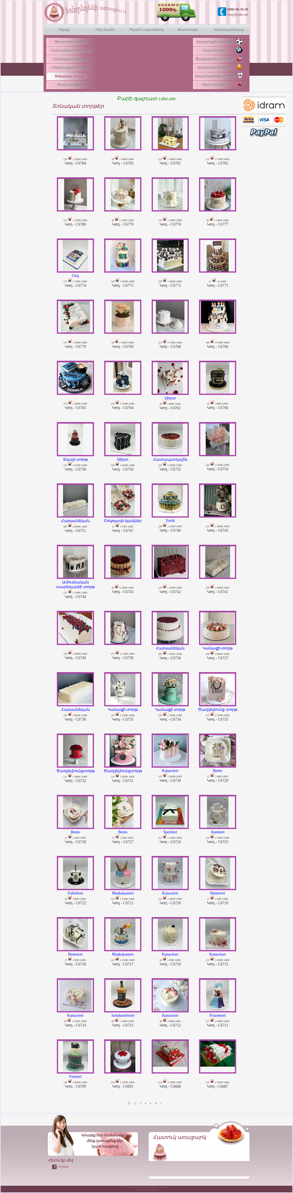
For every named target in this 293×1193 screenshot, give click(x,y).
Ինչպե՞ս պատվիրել (146, 29)
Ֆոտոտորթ (188, 29)
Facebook (64, 1166)
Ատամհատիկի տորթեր (218, 75)
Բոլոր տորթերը (71, 84)
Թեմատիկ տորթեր (71, 42)
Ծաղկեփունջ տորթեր (219, 58)
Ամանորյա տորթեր (220, 67)
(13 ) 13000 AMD (75, 588)
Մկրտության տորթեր (71, 67)
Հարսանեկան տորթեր (71, 50)
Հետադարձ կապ (229, 29)
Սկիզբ (64, 29)
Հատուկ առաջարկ (179, 1137)
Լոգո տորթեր (222, 50)
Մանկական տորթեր (71, 59)
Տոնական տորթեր (71, 76)
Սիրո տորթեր (222, 84)
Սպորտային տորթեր (219, 41)
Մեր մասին (105, 29)
